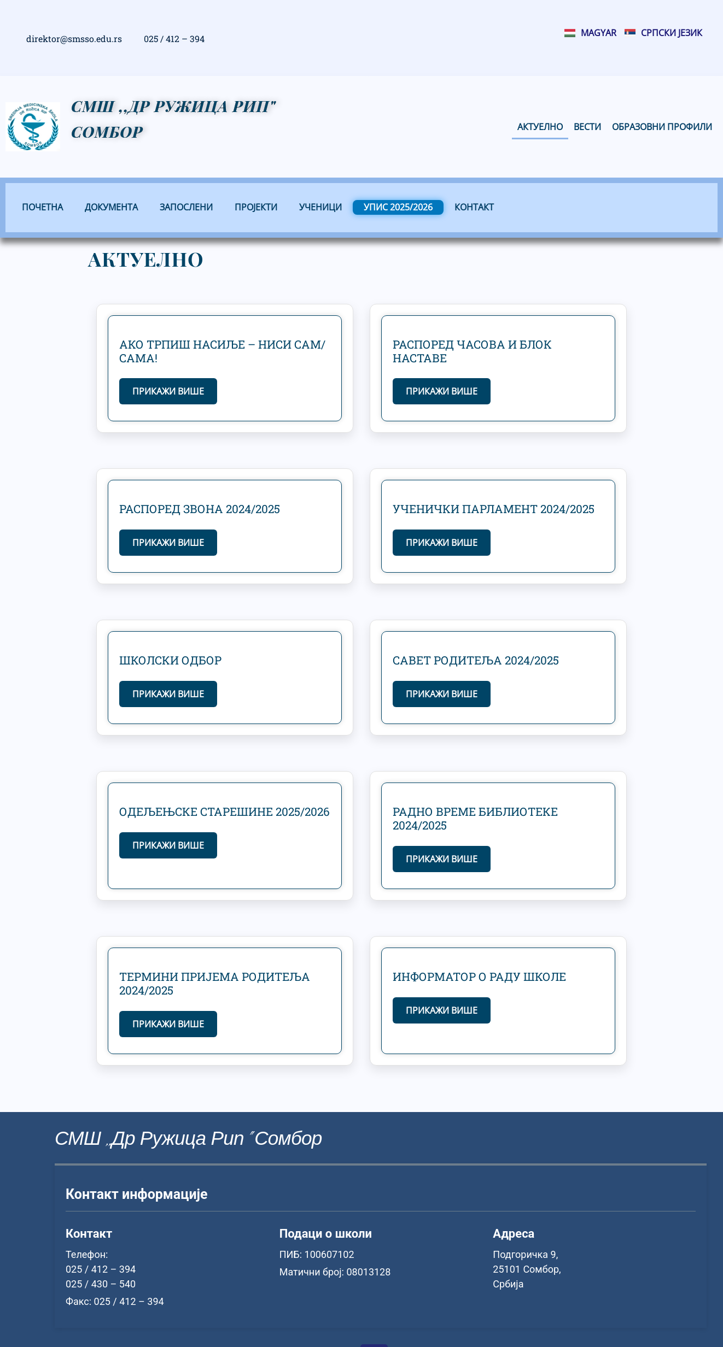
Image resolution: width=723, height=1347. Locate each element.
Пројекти (256, 207)
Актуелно (540, 127)
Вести (587, 127)
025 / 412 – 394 (174, 38)
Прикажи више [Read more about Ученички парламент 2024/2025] (441, 543)
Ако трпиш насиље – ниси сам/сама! (222, 351)
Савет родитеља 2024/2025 (476, 660)
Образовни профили (662, 127)
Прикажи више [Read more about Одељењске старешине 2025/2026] (168, 845)
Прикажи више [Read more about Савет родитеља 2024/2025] (441, 694)
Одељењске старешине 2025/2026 (224, 811)
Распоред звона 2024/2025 (199, 508)
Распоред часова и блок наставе (472, 351)
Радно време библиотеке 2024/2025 (475, 818)
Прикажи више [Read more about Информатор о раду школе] (441, 1010)
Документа (111, 207)
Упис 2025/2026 (398, 207)
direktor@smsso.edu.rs (74, 38)
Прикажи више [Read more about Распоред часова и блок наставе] (441, 391)
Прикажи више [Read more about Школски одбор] (168, 694)
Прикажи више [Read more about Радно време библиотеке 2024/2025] (441, 859)
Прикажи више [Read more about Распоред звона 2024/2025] (168, 543)
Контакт (474, 207)
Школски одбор (170, 660)
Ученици (320, 207)
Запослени (186, 207)
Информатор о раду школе (479, 976)
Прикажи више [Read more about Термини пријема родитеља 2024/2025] (168, 1024)
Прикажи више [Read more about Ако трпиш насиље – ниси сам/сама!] (168, 391)
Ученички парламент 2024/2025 (493, 508)
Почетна (42, 207)
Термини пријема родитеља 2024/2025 (214, 983)
